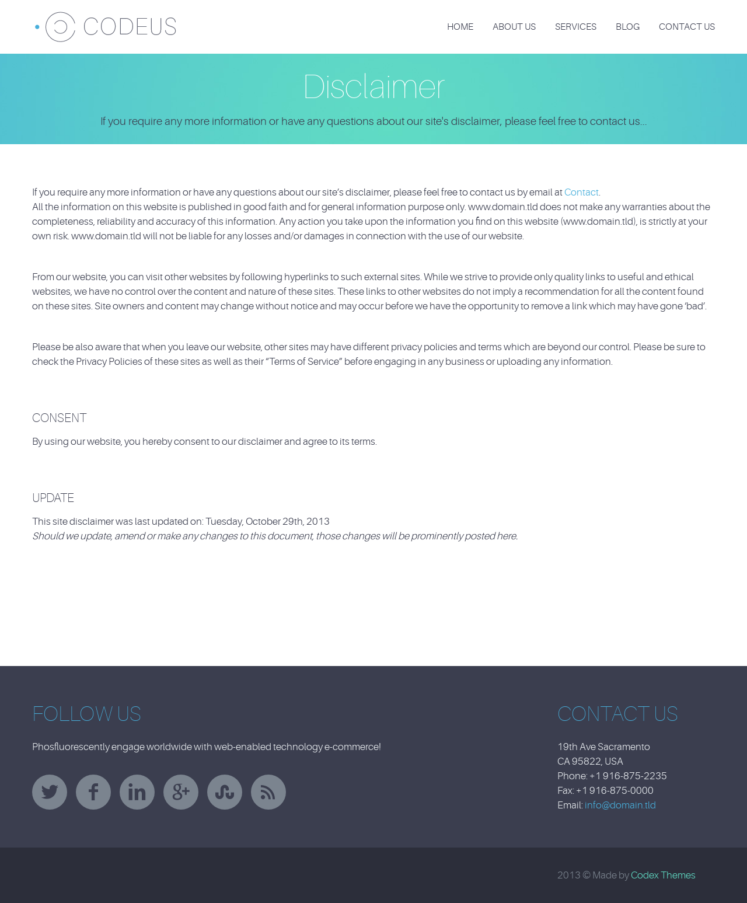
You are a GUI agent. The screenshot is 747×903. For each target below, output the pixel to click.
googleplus (180, 792)
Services (575, 27)
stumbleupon (224, 792)
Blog (628, 27)
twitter (49, 792)
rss (268, 792)
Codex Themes (663, 875)
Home (460, 27)
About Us (514, 27)
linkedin (137, 792)
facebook (93, 792)
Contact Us (687, 27)
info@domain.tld (620, 805)
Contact (581, 192)
